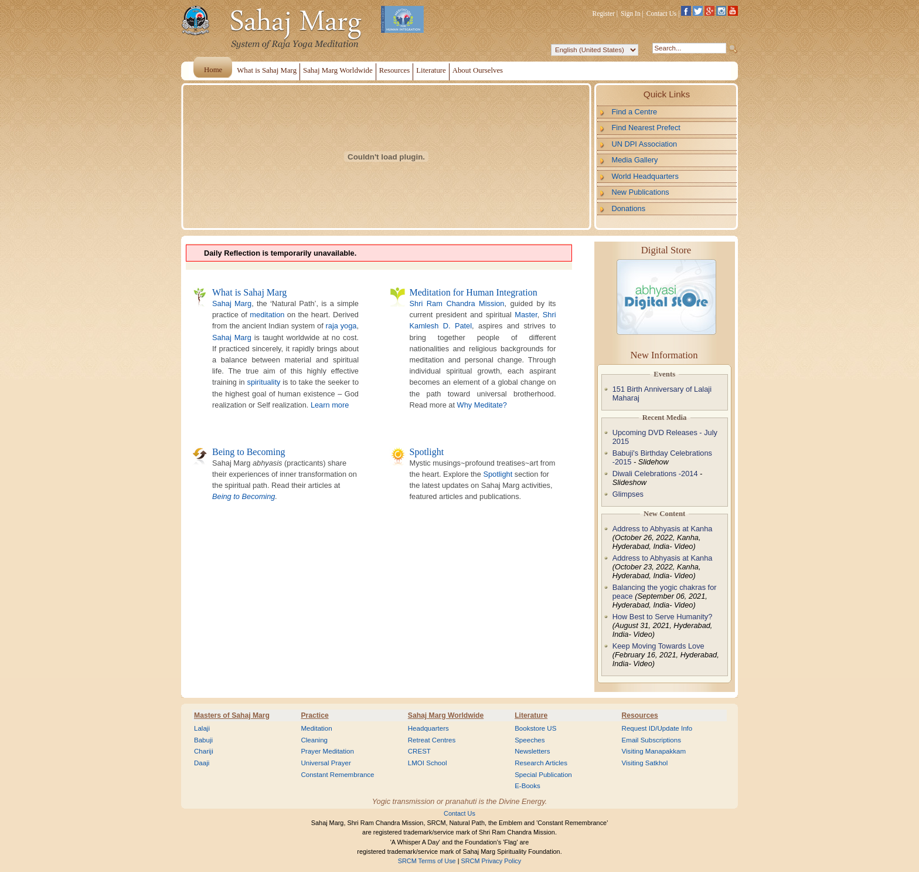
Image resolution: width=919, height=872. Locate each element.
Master (526, 314)
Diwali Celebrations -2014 (655, 473)
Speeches (529, 740)
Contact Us (661, 13)
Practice (314, 715)
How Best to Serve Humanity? (662, 616)
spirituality (263, 382)
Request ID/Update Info (657, 728)
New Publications (640, 192)
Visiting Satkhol (645, 762)
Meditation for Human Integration (473, 292)
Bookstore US (535, 728)
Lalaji (202, 728)
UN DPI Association (645, 144)
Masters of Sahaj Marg (232, 715)
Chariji (203, 751)
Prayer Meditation (327, 751)
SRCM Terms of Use (427, 860)
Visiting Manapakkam (654, 751)
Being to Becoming (248, 452)
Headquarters (428, 728)
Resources (640, 715)
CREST (419, 751)
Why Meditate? (482, 405)
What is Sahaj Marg (249, 292)
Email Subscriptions (651, 740)
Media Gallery (635, 159)
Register (604, 13)
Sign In (631, 13)
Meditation (316, 728)
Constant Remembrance (337, 774)
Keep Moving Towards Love (658, 646)
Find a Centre (635, 111)
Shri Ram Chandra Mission (457, 303)
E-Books (527, 785)
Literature (531, 715)
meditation (267, 314)
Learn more (330, 405)
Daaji (201, 762)
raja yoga (341, 325)
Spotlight (427, 452)
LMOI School (427, 762)
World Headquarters (645, 176)
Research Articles (541, 762)
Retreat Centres (432, 740)
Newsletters (532, 751)
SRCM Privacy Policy (491, 860)
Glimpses (628, 494)
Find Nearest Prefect (646, 127)
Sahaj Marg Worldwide (446, 715)
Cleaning (314, 740)
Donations (629, 208)
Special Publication (543, 774)
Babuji (203, 740)
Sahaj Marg (231, 303)
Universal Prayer (325, 762)
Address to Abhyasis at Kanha (662, 528)
